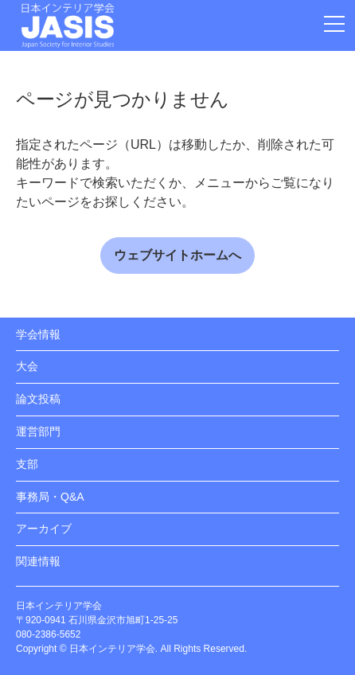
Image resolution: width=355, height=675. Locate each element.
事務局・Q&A (50, 496)
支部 (27, 464)
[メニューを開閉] (334, 24)
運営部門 (38, 431)
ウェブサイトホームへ (177, 255)
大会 (27, 366)
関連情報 (38, 561)
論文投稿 (38, 398)
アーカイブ (44, 528)
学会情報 (38, 334)
